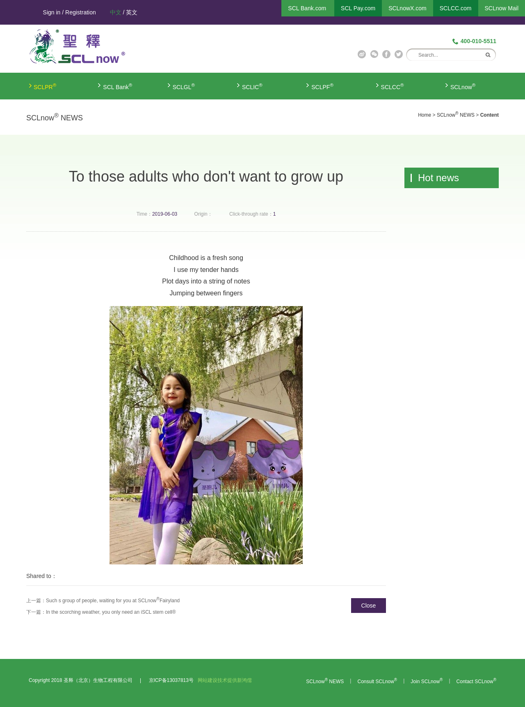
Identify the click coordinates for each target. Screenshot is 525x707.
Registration (80, 12)
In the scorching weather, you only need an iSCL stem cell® (111, 612)
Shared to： (41, 576)
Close (368, 605)
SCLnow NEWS (456, 115)
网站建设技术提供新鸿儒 (225, 680)
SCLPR (45, 87)
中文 (115, 12)
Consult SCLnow (377, 681)
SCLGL (184, 87)
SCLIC (252, 87)
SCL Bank (117, 87)
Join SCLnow (427, 681)
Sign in (52, 12)
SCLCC (392, 87)
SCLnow (463, 87)
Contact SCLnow (476, 681)
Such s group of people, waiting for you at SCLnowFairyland (113, 600)
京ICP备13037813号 (171, 680)
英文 (131, 12)
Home (424, 115)
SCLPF (322, 87)
